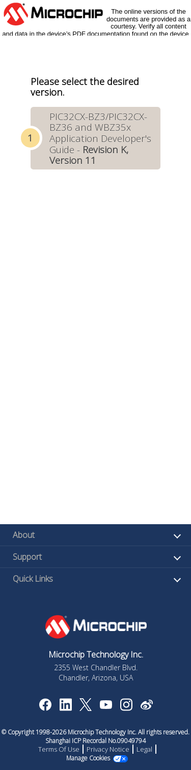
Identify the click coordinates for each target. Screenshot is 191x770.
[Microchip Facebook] (45, 708)
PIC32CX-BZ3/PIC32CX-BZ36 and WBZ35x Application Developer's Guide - (100, 138)
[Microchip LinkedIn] (65, 708)
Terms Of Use (58, 749)
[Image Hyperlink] (105, 705)
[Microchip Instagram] (126, 708)
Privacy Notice (108, 749)
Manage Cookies (88, 758)
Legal (144, 749)
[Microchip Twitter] (85, 708)
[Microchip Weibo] (146, 706)
